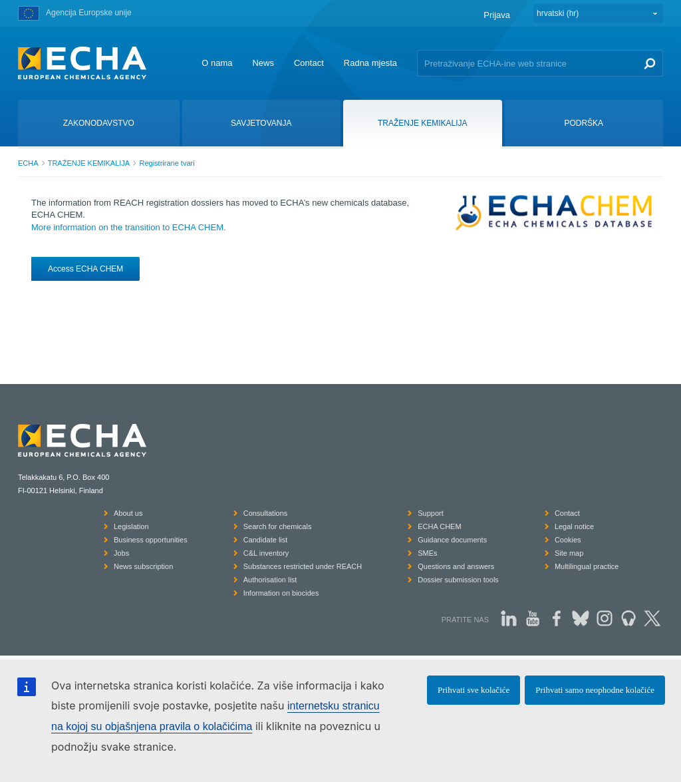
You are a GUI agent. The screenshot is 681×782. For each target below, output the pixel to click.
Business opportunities (151, 540)
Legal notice (574, 526)
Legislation (131, 526)
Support (431, 513)
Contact (309, 63)
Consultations (265, 513)
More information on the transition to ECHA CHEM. (128, 227)
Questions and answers (456, 566)
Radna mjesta (370, 63)
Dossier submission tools (458, 580)
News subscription (143, 566)
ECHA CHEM (439, 526)
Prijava (496, 15)
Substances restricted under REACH (302, 566)
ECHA (28, 163)
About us (128, 513)
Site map (569, 553)
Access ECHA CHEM (85, 269)
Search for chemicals (277, 526)
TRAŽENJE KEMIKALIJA (89, 163)
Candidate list (265, 540)
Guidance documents (452, 540)
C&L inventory (266, 553)
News (263, 63)
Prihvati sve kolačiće (473, 690)
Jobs (121, 553)
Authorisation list (270, 580)
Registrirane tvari (166, 163)
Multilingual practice (587, 566)
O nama (217, 63)
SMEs (427, 553)
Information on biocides (281, 593)
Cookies (568, 540)
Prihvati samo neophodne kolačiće (594, 690)
